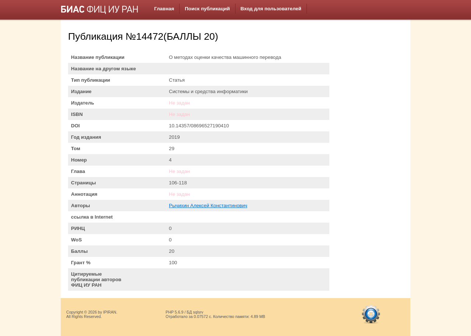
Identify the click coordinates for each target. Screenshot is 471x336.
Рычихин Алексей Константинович (208, 205)
